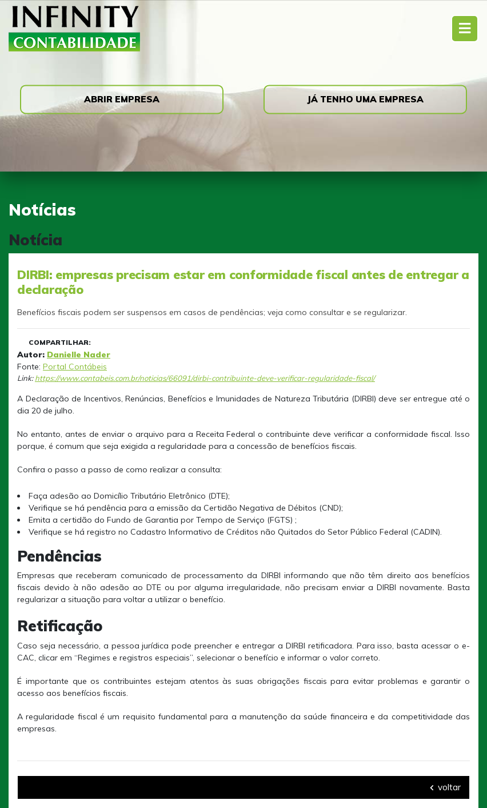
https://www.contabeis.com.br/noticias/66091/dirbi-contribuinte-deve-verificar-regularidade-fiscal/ (205, 378)
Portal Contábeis (75, 366)
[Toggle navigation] (464, 28)
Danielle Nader (78, 354)
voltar (445, 787)
